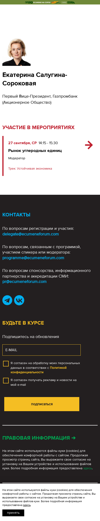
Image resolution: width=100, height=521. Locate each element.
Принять (13, 513)
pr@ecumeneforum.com (24, 281)
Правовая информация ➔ (39, 438)
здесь (87, 468)
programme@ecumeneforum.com (33, 257)
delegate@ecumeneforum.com (30, 234)
